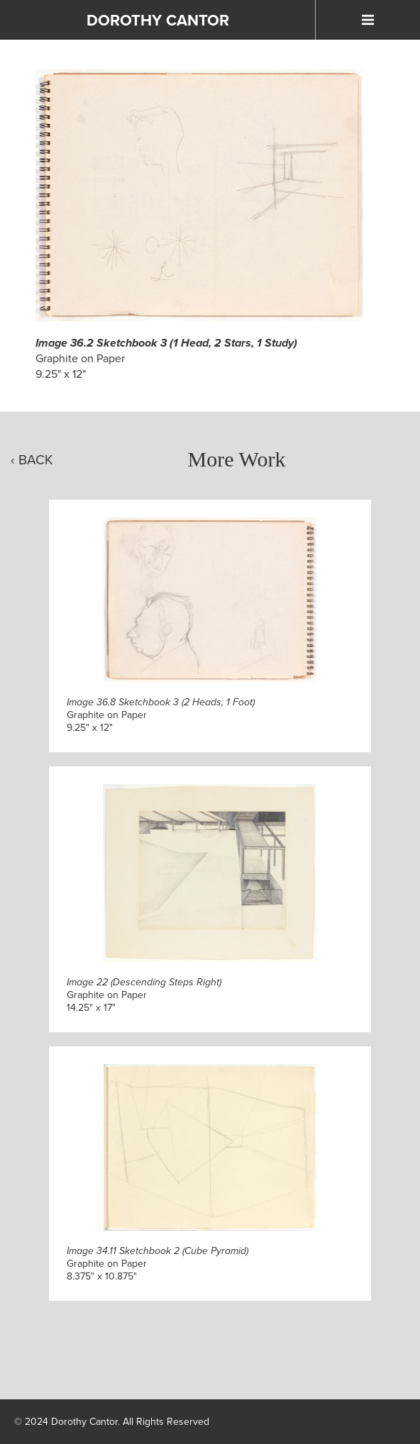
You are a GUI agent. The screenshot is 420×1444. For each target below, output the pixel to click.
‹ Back (32, 460)
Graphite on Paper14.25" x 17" (144, 995)
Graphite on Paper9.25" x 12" (161, 715)
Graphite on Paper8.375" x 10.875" (157, 1263)
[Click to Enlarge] (199, 195)
